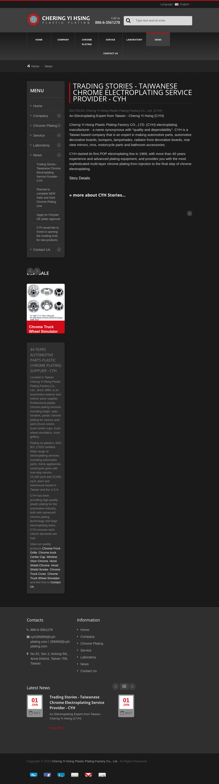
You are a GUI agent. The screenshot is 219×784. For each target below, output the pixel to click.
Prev (37, 271)
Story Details (79, 178)
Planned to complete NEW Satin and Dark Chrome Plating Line (46, 197)
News (158, 39)
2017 (34, 713)
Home (39, 39)
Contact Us (110, 53)
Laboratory (134, 39)
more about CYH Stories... (99, 195)
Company (63, 39)
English (182, 4)
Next (30, 271)
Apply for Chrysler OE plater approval (48, 217)
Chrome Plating (87, 41)
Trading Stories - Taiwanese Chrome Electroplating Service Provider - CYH (49, 172)
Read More (57, 728)
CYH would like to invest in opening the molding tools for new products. (48, 234)
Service (110, 39)
